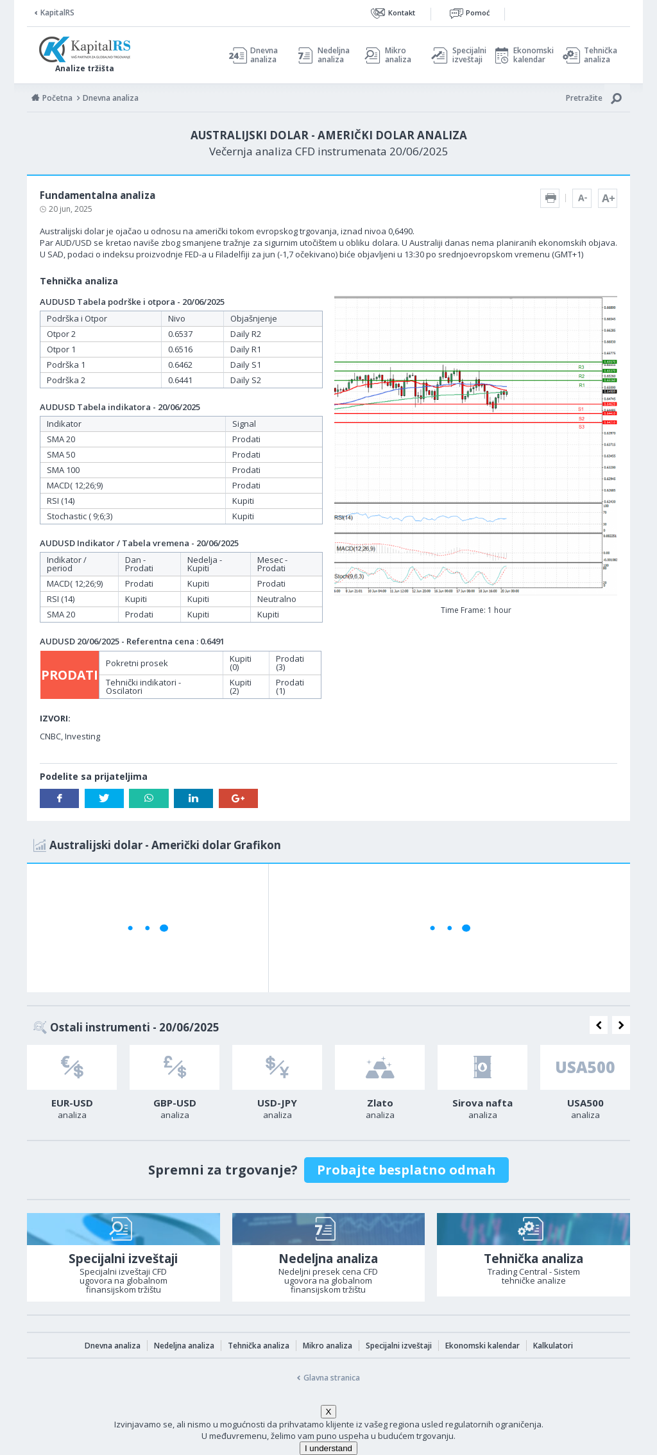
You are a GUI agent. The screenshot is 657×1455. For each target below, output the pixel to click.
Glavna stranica (331, 1377)
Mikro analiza (398, 55)
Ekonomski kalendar (531, 55)
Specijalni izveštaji (465, 55)
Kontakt (401, 12)
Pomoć (478, 12)
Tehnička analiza (600, 55)
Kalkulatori (553, 1345)
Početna (57, 97)
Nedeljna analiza (334, 55)
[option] (72, 1086)
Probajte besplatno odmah (406, 1169)
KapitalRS (57, 12)
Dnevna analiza (264, 55)
